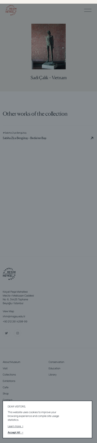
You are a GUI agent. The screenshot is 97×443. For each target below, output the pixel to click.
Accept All (15, 432)
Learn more (15, 426)
